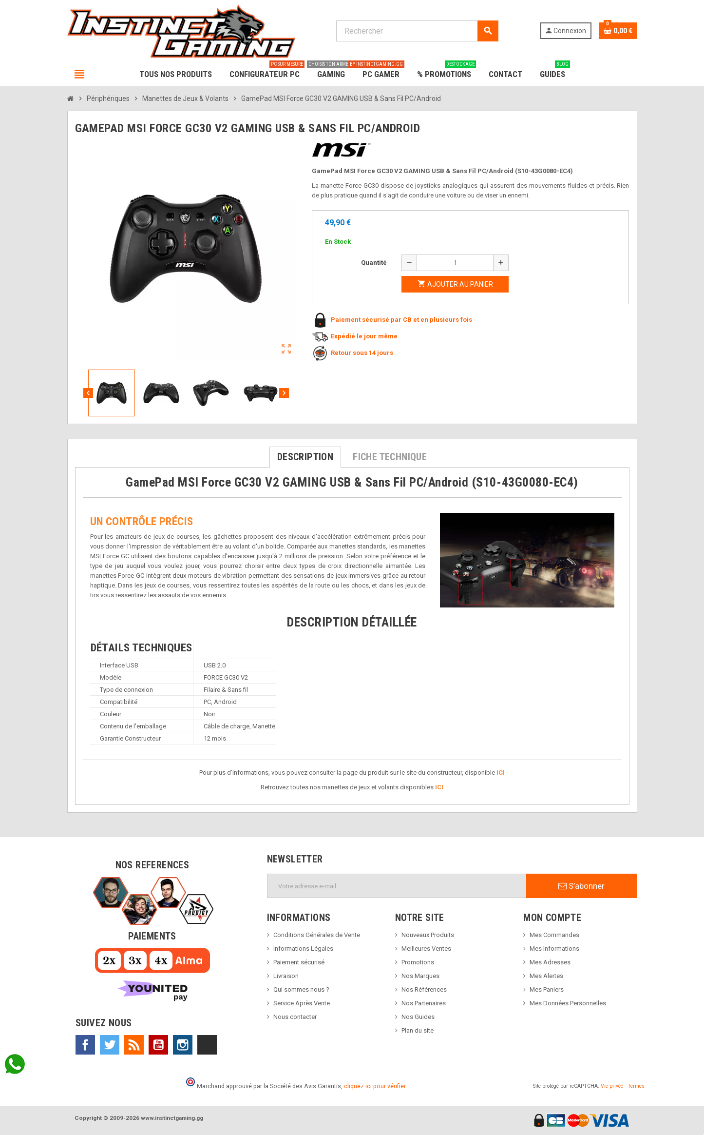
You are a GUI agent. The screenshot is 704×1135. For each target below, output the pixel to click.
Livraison (286, 975)
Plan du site (417, 1030)
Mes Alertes (546, 975)
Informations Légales (303, 948)
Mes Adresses (550, 962)
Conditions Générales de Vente (316, 935)
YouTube (158, 1045)
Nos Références (424, 989)
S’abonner (581, 886)
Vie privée (612, 1086)
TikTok (207, 1045)
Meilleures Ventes (426, 948)
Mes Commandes (554, 935)
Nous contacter (295, 1016)
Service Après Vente (301, 1003)
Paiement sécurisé (298, 962)
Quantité (374, 262)
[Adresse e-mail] (397, 886)
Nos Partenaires (423, 1003)
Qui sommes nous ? (301, 989)
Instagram (182, 1045)
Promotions (417, 962)
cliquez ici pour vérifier (374, 1086)
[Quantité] (455, 263)
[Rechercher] (417, 30)
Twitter (109, 1045)
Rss (134, 1045)
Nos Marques (420, 975)
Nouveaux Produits (427, 935)
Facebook (85, 1045)
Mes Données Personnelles (568, 1003)
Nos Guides (418, 1016)
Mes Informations (554, 948)
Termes (636, 1086)
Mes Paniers (547, 989)
